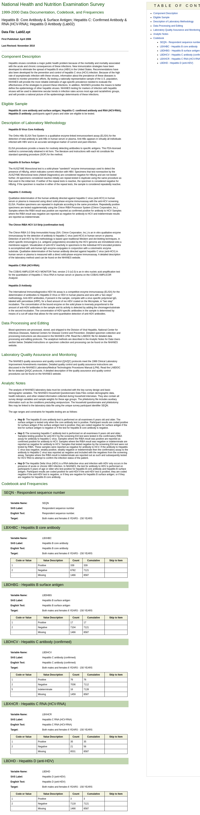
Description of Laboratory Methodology (173, 21)
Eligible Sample (161, 17)
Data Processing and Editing (168, 25)
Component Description (165, 13)
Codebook (158, 38)
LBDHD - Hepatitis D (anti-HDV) (176, 63)
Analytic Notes (160, 34)
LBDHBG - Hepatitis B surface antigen (180, 50)
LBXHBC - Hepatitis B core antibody (178, 46)
